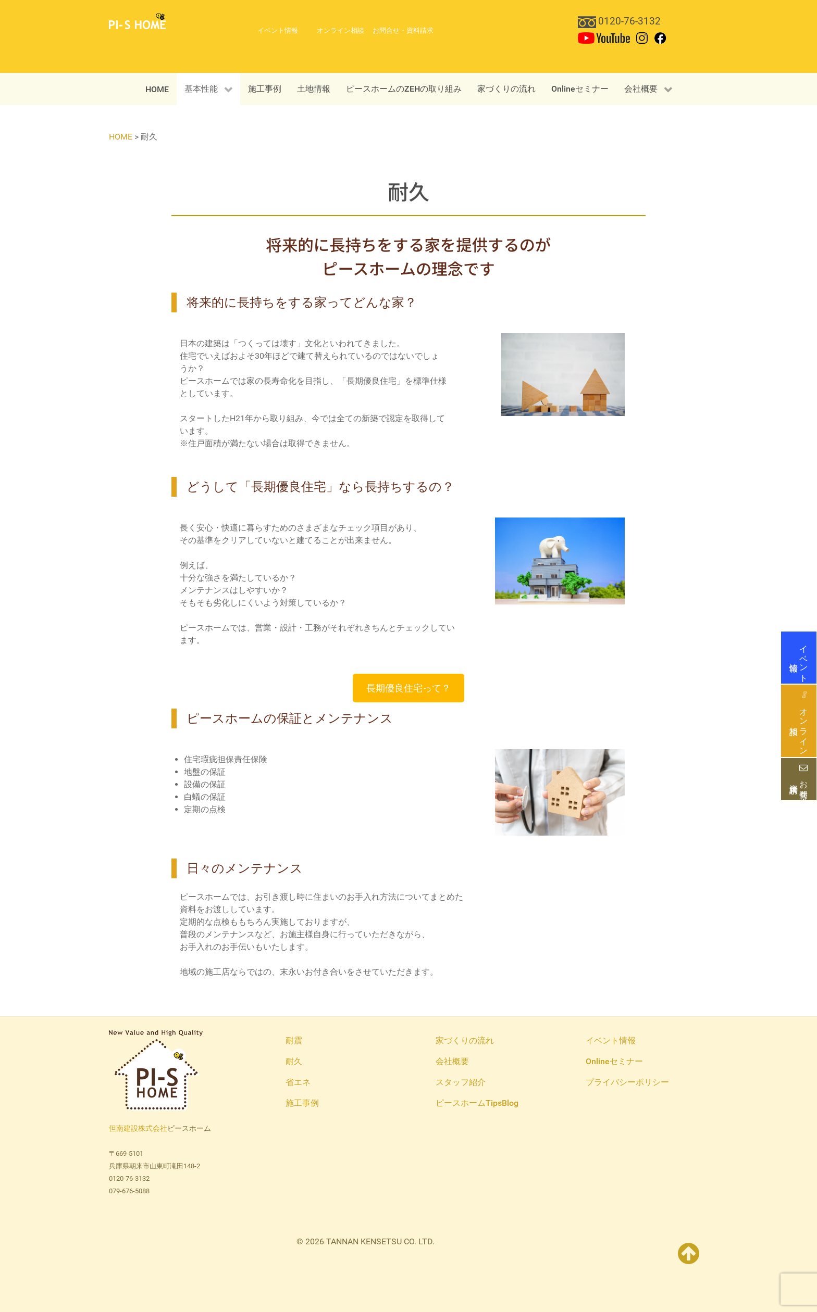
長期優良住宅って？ (408, 688)
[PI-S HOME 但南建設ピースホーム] (137, 21)
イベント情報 (799, 657)
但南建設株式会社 (138, 1128)
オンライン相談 (799, 721)
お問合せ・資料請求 (799, 779)
